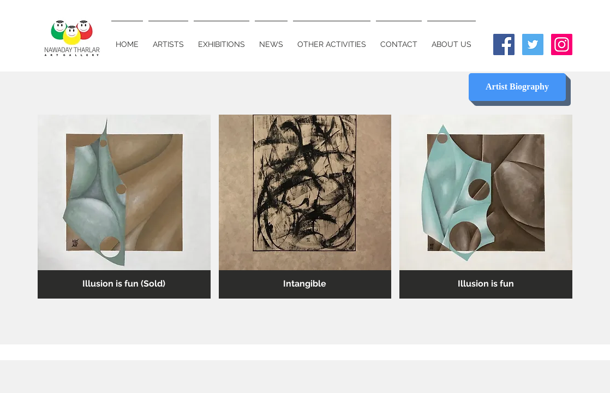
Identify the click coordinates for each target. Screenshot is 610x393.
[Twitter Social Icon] (532, 44)
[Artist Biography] (517, 87)
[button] (124, 207)
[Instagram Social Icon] (561, 44)
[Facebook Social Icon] (504, 44)
